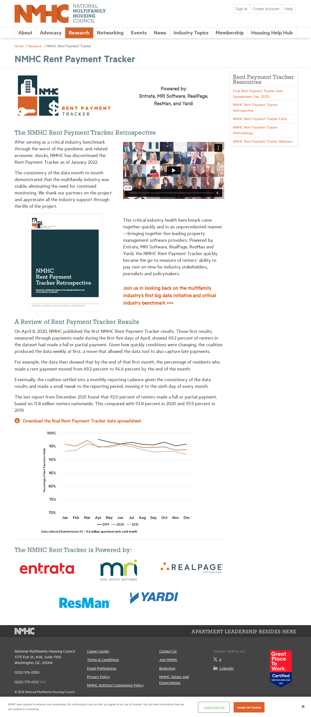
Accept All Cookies (249, 707)
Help (289, 8)
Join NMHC (168, 659)
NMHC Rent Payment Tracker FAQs (260, 118)
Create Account (266, 8)
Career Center (98, 651)
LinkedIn (223, 668)
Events (139, 32)
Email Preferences (101, 668)
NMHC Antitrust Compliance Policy (115, 685)
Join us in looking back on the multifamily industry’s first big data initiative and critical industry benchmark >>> (169, 295)
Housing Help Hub (272, 32)
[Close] (303, 706)
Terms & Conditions (103, 659)
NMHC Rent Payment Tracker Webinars (262, 141)
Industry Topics (191, 32)
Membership (230, 32)
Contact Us (168, 651)
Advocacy (51, 32)
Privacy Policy (98, 676)
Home (19, 45)
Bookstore (167, 668)
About (25, 32)
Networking (110, 32)
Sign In (241, 8)
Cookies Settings (214, 707)
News (160, 32)
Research (79, 32)
